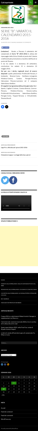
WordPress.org (6, 419)
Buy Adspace (5, 299)
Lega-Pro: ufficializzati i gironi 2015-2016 (19, 146)
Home (3, 280)
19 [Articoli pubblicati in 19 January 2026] (3, 389)
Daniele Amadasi (16, 42)
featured (5, 136)
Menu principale (35, 2)
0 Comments (27, 42)
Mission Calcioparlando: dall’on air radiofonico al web (18, 284)
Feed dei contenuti (7, 412)
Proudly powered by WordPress (9, 428)
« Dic (3, 395)
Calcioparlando (7, 2)
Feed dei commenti (7, 415)
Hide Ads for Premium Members (11, 302)
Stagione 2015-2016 (7, 27)
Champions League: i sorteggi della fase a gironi (19, 153)
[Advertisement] (11, 122)
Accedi (3, 408)
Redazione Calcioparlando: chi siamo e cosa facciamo (19, 289)
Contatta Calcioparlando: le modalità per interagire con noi (18, 294)
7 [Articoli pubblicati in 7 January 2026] (13, 383)
